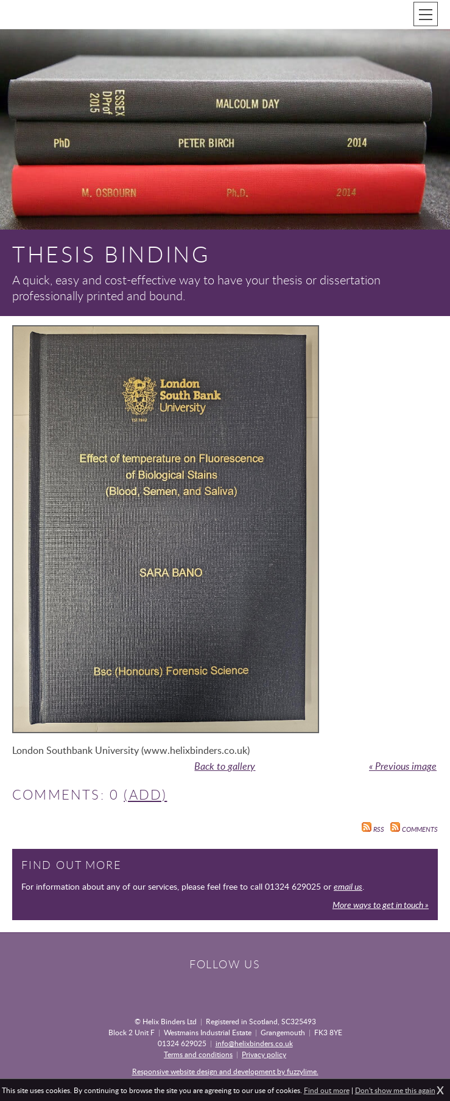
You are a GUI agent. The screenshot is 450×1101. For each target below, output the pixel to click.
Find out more (327, 1090)
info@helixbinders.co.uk (254, 1043)
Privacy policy (264, 1054)
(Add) (145, 794)
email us (348, 886)
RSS (373, 829)
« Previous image (403, 766)
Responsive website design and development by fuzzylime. (225, 1071)
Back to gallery (224, 766)
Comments (414, 829)
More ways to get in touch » (380, 904)
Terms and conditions (198, 1054)
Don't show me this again (395, 1090)
